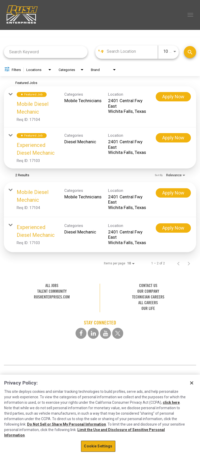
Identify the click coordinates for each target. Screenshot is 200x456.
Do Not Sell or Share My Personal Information (66, 424)
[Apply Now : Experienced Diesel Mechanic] (173, 137)
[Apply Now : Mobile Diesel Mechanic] (173, 96)
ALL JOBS (51, 285)
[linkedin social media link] (93, 333)
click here (171, 402)
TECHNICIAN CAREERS (148, 297)
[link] (100, 106)
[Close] (191, 383)
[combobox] (45, 52)
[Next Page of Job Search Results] (189, 263)
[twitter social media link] (117, 333)
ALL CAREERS (148, 302)
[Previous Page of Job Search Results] (178, 263)
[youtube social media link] (105, 333)
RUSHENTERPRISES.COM (52, 297)
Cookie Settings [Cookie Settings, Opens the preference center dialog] (98, 446)
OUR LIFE (148, 308)
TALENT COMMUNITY (52, 291)
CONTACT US (148, 285)
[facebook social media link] (81, 333)
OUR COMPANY (148, 291)
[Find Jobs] (190, 52)
